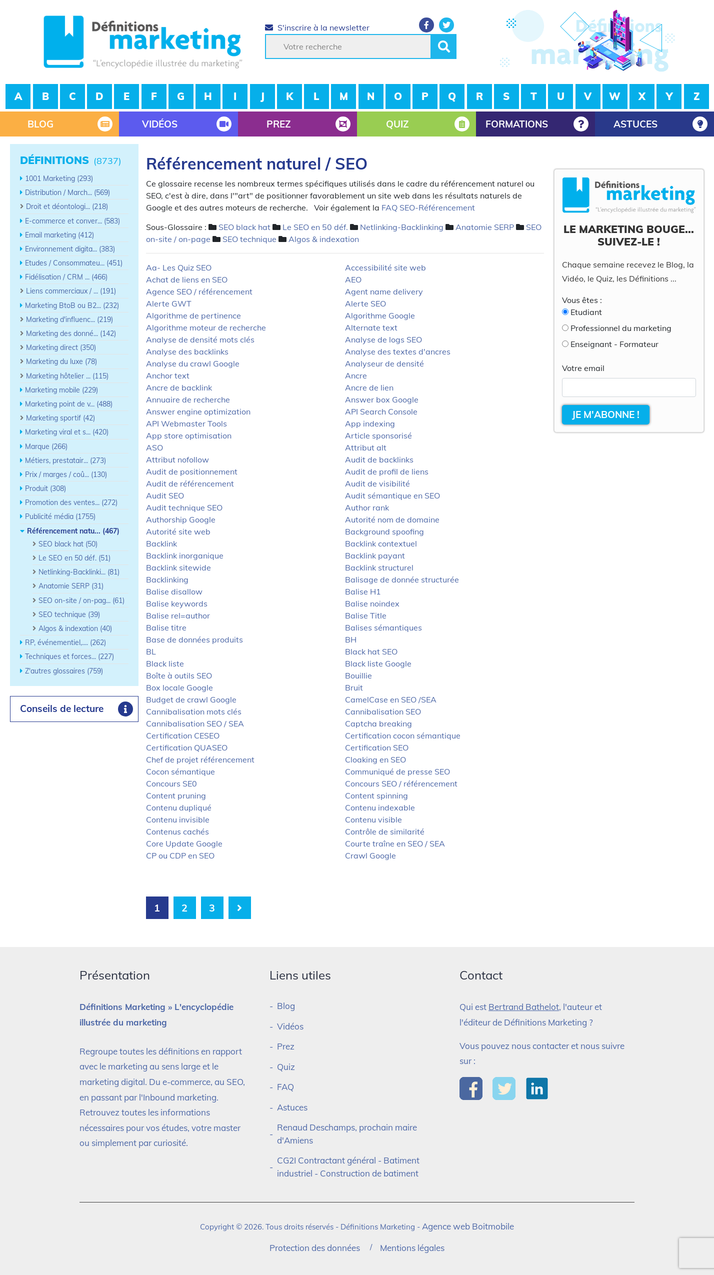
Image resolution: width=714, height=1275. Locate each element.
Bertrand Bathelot (523, 1007)
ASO (154, 447)
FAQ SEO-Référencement (428, 207)
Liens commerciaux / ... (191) (71, 291)
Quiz (286, 1067)
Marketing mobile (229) (61, 390)
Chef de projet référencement (200, 759)
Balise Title (365, 615)
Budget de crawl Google (191, 699)
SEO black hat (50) (68, 544)
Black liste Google (378, 663)
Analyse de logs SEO (383, 339)
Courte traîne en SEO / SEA (395, 843)
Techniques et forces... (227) (69, 656)
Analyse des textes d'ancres (397, 351)
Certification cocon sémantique (402, 735)
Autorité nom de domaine (392, 519)
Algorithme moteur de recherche (206, 327)
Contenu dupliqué (179, 807)
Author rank (367, 507)
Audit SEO (165, 495)
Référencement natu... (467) (73, 531)
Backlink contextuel (381, 543)
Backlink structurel (379, 567)
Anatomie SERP (485, 227)
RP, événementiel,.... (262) (65, 642)
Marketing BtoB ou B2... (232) (72, 305)
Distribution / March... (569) (67, 192)
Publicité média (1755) (60, 516)
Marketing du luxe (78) (61, 361)
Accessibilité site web (385, 267)
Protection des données (315, 1247)
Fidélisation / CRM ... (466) (66, 277)
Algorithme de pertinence (193, 315)
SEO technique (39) (69, 614)
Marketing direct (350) (61, 347)
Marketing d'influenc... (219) (69, 319)
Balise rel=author (178, 615)
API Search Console (381, 411)
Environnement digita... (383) (70, 249)
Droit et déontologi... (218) (67, 206)
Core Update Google (184, 843)
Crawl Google (370, 855)
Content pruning (176, 795)
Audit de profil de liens (386, 471)
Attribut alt (365, 447)
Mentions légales (412, 1247)
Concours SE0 (171, 783)
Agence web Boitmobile (468, 1226)
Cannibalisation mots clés (194, 711)
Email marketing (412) (59, 235)
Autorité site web (178, 531)
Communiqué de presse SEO (397, 771)
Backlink (161, 543)
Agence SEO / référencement (199, 291)
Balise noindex (372, 603)
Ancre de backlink (179, 387)
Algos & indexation (323, 239)
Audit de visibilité (377, 483)
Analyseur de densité (384, 363)
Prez (285, 1046)
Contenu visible (373, 819)
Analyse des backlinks (187, 351)
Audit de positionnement (192, 471)
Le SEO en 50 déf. (315, 227)
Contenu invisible (178, 819)
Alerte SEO (365, 303)
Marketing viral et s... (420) (66, 432)
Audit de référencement (190, 483)
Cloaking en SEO (375, 759)
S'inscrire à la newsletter (317, 27)
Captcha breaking (378, 723)
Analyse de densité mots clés (200, 339)
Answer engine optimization (198, 411)
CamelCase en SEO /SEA (390, 699)
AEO (353, 279)
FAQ (285, 1087)
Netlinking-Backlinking (402, 227)
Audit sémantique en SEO (392, 495)
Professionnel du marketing (621, 328)
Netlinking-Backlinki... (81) (79, 572)
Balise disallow (174, 591)
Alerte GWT (169, 303)
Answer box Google (381, 399)
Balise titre (166, 627)
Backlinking (167, 579)
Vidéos (290, 1026)
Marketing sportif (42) (60, 418)
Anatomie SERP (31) (71, 586)
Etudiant (586, 312)
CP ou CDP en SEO (180, 855)
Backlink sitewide (178, 567)
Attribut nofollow (177, 459)
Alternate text (371, 327)
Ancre (356, 375)
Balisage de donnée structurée (402, 579)
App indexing (370, 423)
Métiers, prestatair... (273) (65, 460)
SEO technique (249, 239)
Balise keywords (177, 603)
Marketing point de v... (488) (68, 404)
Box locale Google (179, 687)
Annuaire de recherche (188, 399)
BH (350, 639)
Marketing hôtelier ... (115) (67, 376)
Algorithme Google (380, 315)
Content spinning (376, 795)
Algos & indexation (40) (75, 628)
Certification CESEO (183, 735)
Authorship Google (181, 519)
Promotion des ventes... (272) (71, 502)
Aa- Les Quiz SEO (179, 267)
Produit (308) (45, 488)
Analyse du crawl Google (193, 363)
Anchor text (168, 375)
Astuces (292, 1107)
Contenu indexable (380, 807)
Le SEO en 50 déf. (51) (74, 558)
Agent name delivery (384, 291)
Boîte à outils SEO (179, 675)
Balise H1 (363, 591)
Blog (286, 1005)
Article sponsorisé (378, 435)
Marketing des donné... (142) (71, 333)
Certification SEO (376, 747)
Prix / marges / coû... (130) (66, 474)
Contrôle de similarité (384, 831)
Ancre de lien (369, 387)
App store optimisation (189, 435)
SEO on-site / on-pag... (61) (81, 600)
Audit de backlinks (379, 459)
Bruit (354, 687)
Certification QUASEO (187, 747)
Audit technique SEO (184, 507)
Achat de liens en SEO (187, 279)
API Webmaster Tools (186, 423)
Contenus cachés (177, 831)
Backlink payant (375, 555)
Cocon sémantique (180, 771)
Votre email (583, 368)
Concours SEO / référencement (401, 783)
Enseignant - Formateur (614, 344)
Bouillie (358, 675)
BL (151, 651)
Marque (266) (46, 446)
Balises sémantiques (383, 627)
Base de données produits (194, 639)
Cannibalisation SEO (383, 711)
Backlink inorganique (185, 555)
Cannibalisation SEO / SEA (195, 723)
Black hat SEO (371, 651)
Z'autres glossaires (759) (64, 671)
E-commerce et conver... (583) (72, 221)
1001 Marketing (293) (59, 178)
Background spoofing (384, 531)
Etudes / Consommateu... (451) (73, 263)
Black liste (165, 663)
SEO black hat (244, 227)
